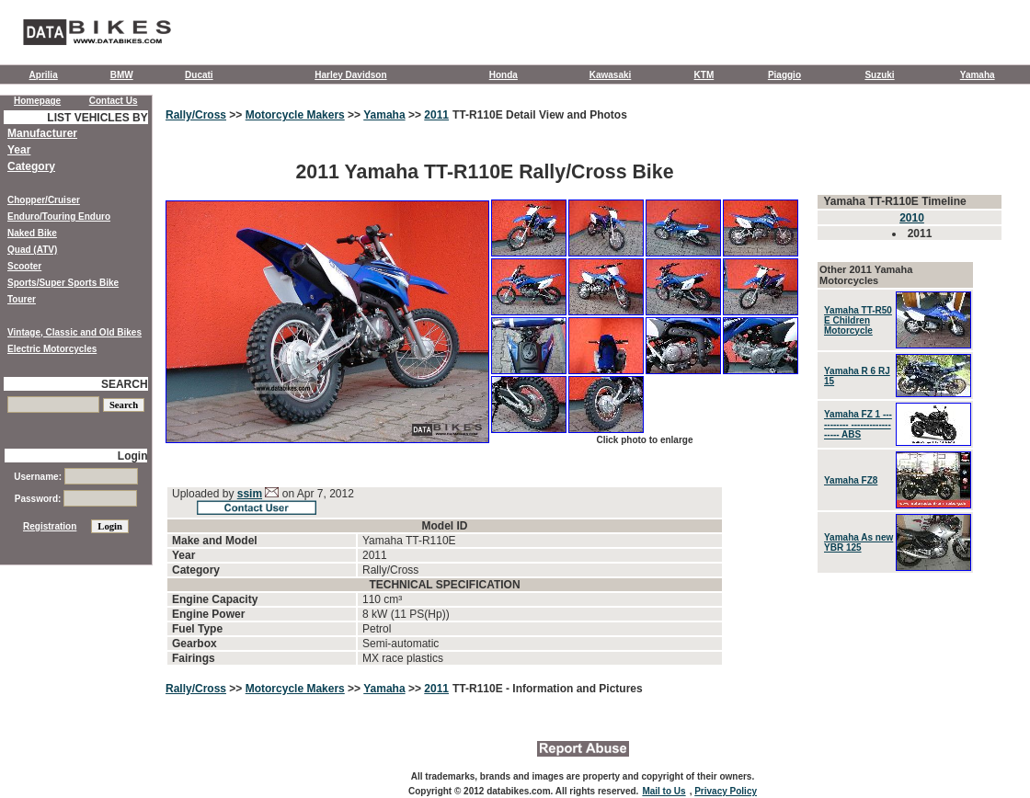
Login (133, 456)
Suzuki (879, 75)
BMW (121, 75)
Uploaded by (204, 493)
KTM (704, 75)
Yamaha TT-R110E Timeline (894, 201)
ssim (249, 493)
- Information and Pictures (574, 688)
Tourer (21, 299)
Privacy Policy (725, 791)
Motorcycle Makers (295, 114)
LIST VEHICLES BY (97, 117)
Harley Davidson (350, 75)
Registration (49, 526)
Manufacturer (42, 133)
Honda (503, 75)
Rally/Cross (196, 114)
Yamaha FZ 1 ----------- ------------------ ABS (858, 424)
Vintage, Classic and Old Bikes (74, 332)
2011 (436, 114)
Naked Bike (32, 233)
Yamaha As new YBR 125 (858, 542)
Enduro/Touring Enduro (58, 216)
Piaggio (784, 75)
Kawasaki (610, 75)
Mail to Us (663, 791)
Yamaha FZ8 (850, 480)
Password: (76, 499)
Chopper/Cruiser (43, 200)
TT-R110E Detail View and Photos (539, 114)
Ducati (199, 75)
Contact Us (113, 101)
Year (18, 149)
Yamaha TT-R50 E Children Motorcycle (858, 320)
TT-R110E (479, 688)
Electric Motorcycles (52, 349)
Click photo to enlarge (644, 440)
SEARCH (124, 384)
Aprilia (43, 75)
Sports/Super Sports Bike (63, 283)
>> (236, 114)
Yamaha (977, 75)
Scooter (24, 266)
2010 (911, 217)
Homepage (37, 101)
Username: (75, 477)
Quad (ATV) (32, 250)
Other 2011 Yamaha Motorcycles (865, 275)
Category (31, 166)
